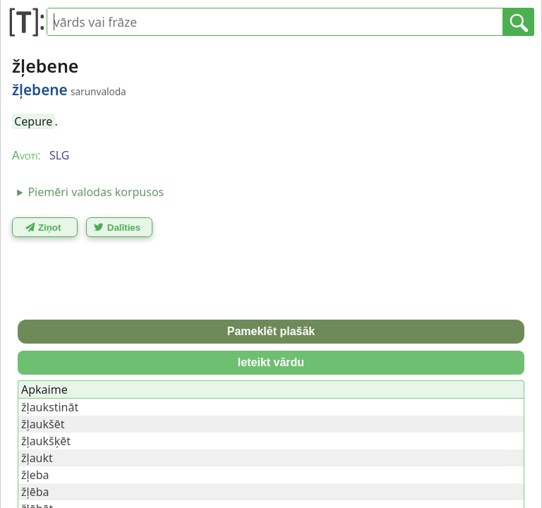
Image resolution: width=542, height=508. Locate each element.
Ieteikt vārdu (271, 362)
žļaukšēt (43, 424)
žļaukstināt (49, 407)
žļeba (35, 475)
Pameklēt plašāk (271, 331)
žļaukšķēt (46, 441)
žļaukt (37, 458)
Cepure (33, 121)
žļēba (35, 492)
